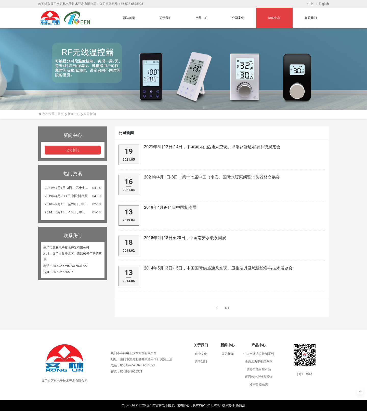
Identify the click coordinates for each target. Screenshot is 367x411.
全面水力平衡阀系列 (258, 361)
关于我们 (165, 18)
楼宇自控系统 (259, 384)
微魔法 (240, 405)
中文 (310, 4)
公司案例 (238, 18)
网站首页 (129, 18)
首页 (61, 114)
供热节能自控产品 (258, 369)
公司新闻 (72, 150)
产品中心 (201, 18)
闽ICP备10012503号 (207, 405)
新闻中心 (274, 18)
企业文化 (201, 354)
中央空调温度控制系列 (258, 354)
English (324, 4)
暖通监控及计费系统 (258, 377)
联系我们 (311, 18)
